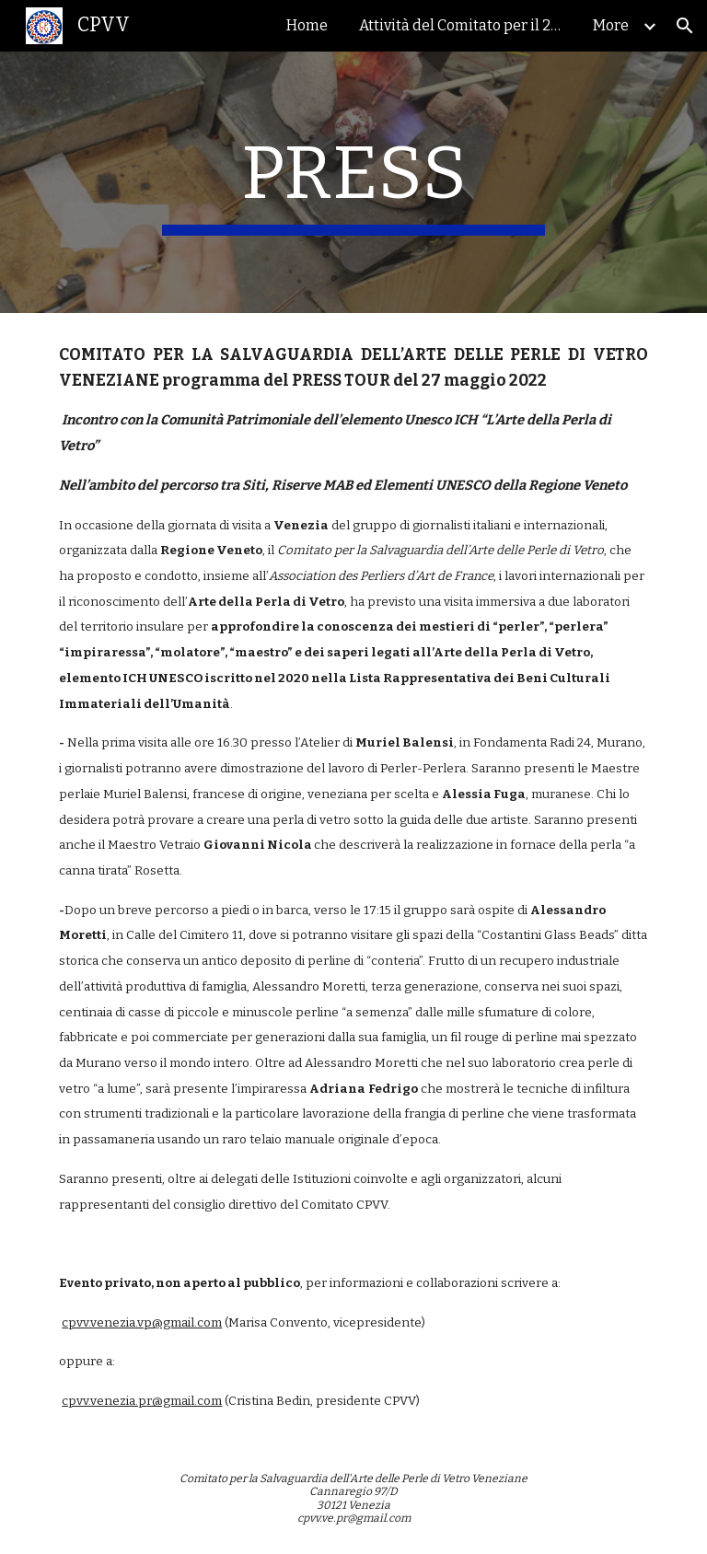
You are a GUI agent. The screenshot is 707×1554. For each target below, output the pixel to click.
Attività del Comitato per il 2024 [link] (465, 25)
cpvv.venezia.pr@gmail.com (142, 1401)
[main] (353, 182)
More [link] (611, 25)
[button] (685, 26)
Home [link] (307, 25)
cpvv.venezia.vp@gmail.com (142, 1323)
